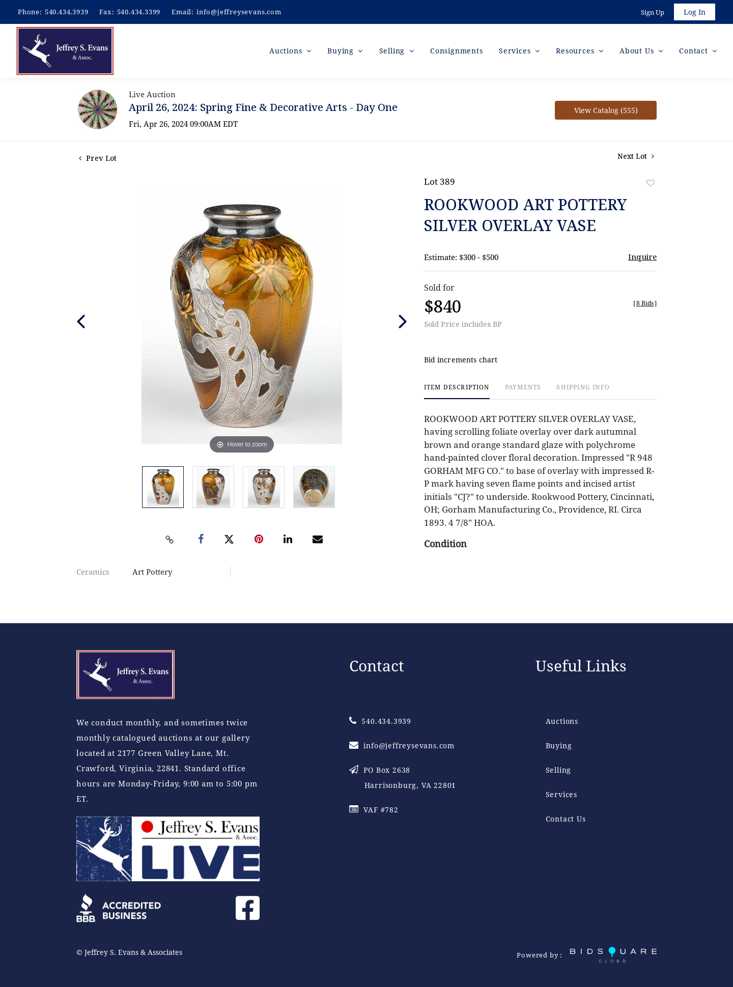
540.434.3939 (67, 11)
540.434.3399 (139, 11)
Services (561, 795)
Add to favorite (650, 183)
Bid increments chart (461, 360)
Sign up (652, 12)
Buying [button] (341, 50)
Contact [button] (694, 50)
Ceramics (92, 572)
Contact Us (566, 819)
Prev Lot (98, 158)
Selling (559, 770)
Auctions (562, 721)
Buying (559, 746)
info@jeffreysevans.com (238, 11)
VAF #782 (374, 810)
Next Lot (635, 156)
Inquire (642, 256)
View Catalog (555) (606, 110)
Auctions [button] (286, 50)
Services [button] (516, 50)
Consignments (456, 50)
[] (645, 303)
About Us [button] (637, 50)
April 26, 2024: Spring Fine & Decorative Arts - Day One (263, 107)
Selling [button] (393, 50)
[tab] (457, 391)
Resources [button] (576, 50)
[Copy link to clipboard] (170, 539)
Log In (695, 12)
